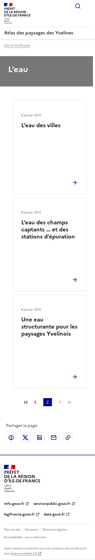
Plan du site (12, 529)
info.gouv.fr (14, 503)
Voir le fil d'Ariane (17, 45)
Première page (26, 402)
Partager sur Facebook (11, 438)
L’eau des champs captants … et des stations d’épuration (48, 229)
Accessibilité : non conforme (25, 537)
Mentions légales (55, 529)
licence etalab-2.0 (24, 553)
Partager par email (54, 438)
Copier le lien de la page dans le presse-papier (68, 438)
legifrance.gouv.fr (19, 514)
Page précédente (35, 402)
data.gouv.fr (54, 514)
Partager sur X (25, 438)
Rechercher (78, 6)
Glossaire (31, 529)
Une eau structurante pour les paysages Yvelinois (49, 326)
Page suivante (60, 402)
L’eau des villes (41, 125)
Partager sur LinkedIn (39, 438)
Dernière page (69, 402)
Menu (88, 6)
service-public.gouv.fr (51, 503)
